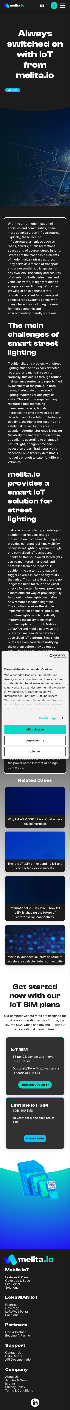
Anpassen (35, 740)
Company (16, 1369)
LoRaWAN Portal (17, 1311)
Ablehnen (35, 751)
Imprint (10, 1383)
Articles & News (16, 1380)
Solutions (11, 1287)
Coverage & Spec (17, 1280)
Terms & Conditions (19, 1390)
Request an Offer (35, 1084)
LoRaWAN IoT (21, 1297)
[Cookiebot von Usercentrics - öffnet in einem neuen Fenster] (50, 656)
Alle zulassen (35, 729)
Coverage (12, 1308)
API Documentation (18, 1359)
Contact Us (13, 1352)
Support (15, 1345)
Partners (16, 1324)
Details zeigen (48, 718)
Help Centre (13, 1356)
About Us (11, 1376)
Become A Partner (18, 1335)
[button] (45, 5)
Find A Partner (15, 1332)
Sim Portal (12, 1284)
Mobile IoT (17, 1269)
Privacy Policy (15, 1387)
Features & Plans (16, 1277)
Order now (35, 1138)
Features (11, 1305)
